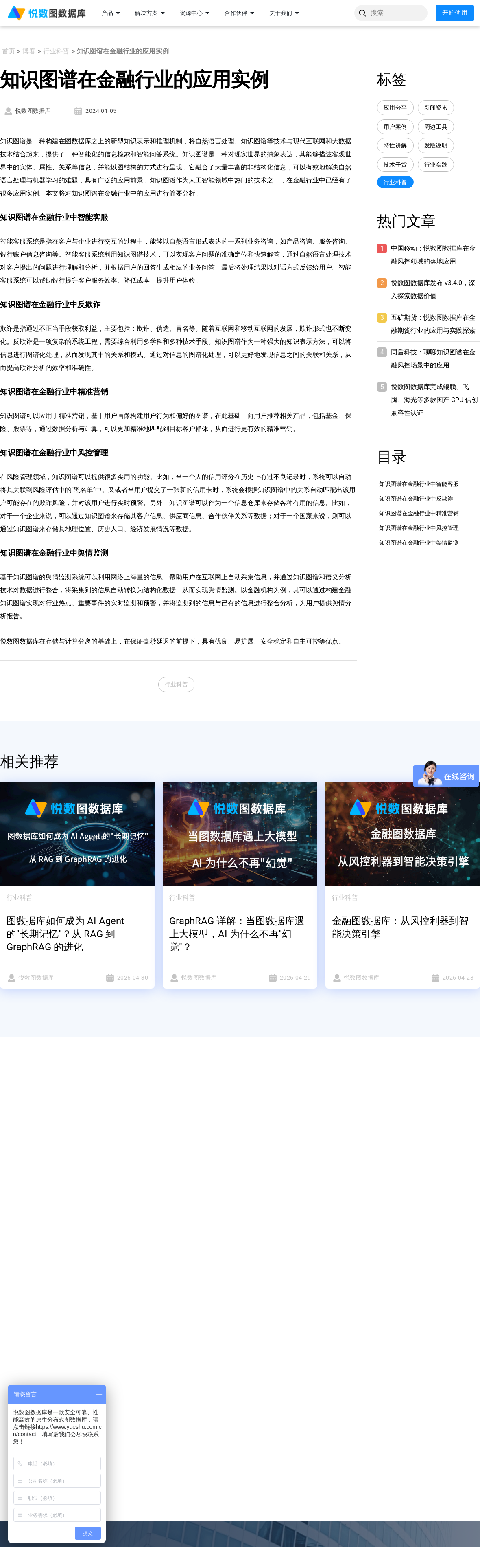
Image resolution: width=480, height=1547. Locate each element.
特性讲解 (395, 145)
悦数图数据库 (27, 111)
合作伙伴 (241, 13)
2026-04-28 (440, 977)
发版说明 (436, 145)
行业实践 (436, 165)
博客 (28, 51)
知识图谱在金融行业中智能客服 (419, 484)
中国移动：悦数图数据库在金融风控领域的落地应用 (433, 254)
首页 (8, 51)
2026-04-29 (278, 977)
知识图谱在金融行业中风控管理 (419, 528)
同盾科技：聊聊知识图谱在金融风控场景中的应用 (433, 358)
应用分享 (395, 108)
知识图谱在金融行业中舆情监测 (419, 542)
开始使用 (455, 13)
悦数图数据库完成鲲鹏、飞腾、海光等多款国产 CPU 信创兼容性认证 (434, 400)
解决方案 (151, 13)
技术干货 (395, 165)
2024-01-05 (95, 111)
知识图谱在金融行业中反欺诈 (416, 498)
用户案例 (395, 127)
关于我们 (285, 13)
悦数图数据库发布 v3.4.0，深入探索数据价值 (433, 289)
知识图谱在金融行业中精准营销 (419, 513)
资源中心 (196, 13)
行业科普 (56, 51)
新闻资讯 (436, 108)
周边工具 (436, 127)
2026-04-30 (115, 977)
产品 (112, 13)
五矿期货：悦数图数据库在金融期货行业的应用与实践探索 (433, 324)
